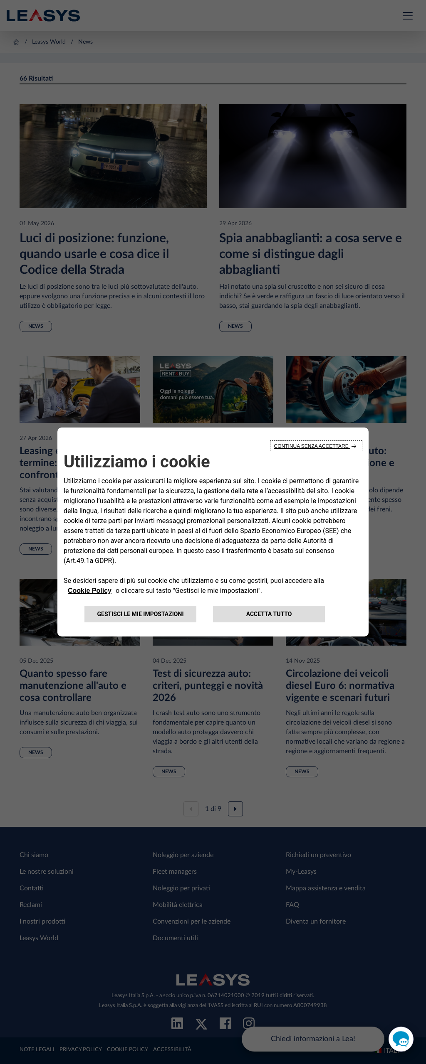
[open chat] (401, 1039)
